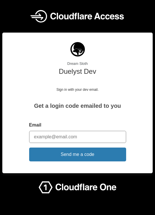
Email (35, 124)
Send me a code (77, 154)
